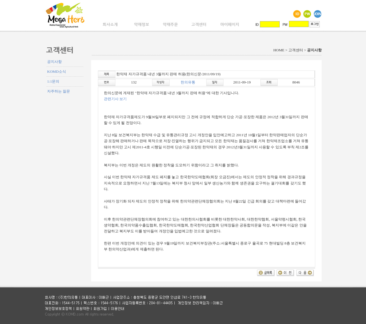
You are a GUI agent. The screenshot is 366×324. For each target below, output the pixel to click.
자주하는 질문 (58, 91)
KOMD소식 (56, 71)
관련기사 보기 (115, 99)
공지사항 (54, 61)
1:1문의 (53, 81)
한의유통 (188, 82)
